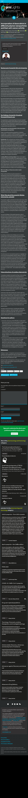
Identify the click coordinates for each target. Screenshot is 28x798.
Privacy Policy (4, 737)
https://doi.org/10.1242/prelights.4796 (9, 367)
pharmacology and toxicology (10, 63)
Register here (14, 433)
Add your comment (6, 418)
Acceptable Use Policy (5, 741)
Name (2, 406)
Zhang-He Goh (5, 51)
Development (19, 717)
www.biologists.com (6, 732)
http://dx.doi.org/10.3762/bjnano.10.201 (8, 38)
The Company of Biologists (7, 743)
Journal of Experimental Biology (15, 719)
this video (5, 726)
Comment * (3, 389)
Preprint (2, 35)
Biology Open (16, 720)
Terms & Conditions (5, 739)
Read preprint (5, 374)
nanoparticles (10, 365)
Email (2, 411)
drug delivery (5, 365)
